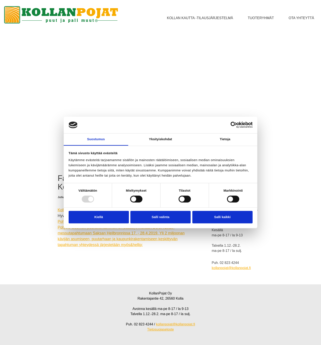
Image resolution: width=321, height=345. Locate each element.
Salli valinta (161, 217)
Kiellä (98, 217)
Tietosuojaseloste (160, 329)
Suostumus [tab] (96, 139)
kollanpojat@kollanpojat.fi (231, 268)
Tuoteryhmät (261, 18)
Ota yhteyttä (301, 18)
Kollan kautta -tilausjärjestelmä (200, 18)
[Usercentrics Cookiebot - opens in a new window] (234, 125)
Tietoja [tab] (225, 139)
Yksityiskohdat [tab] (160, 139)
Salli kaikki (222, 217)
